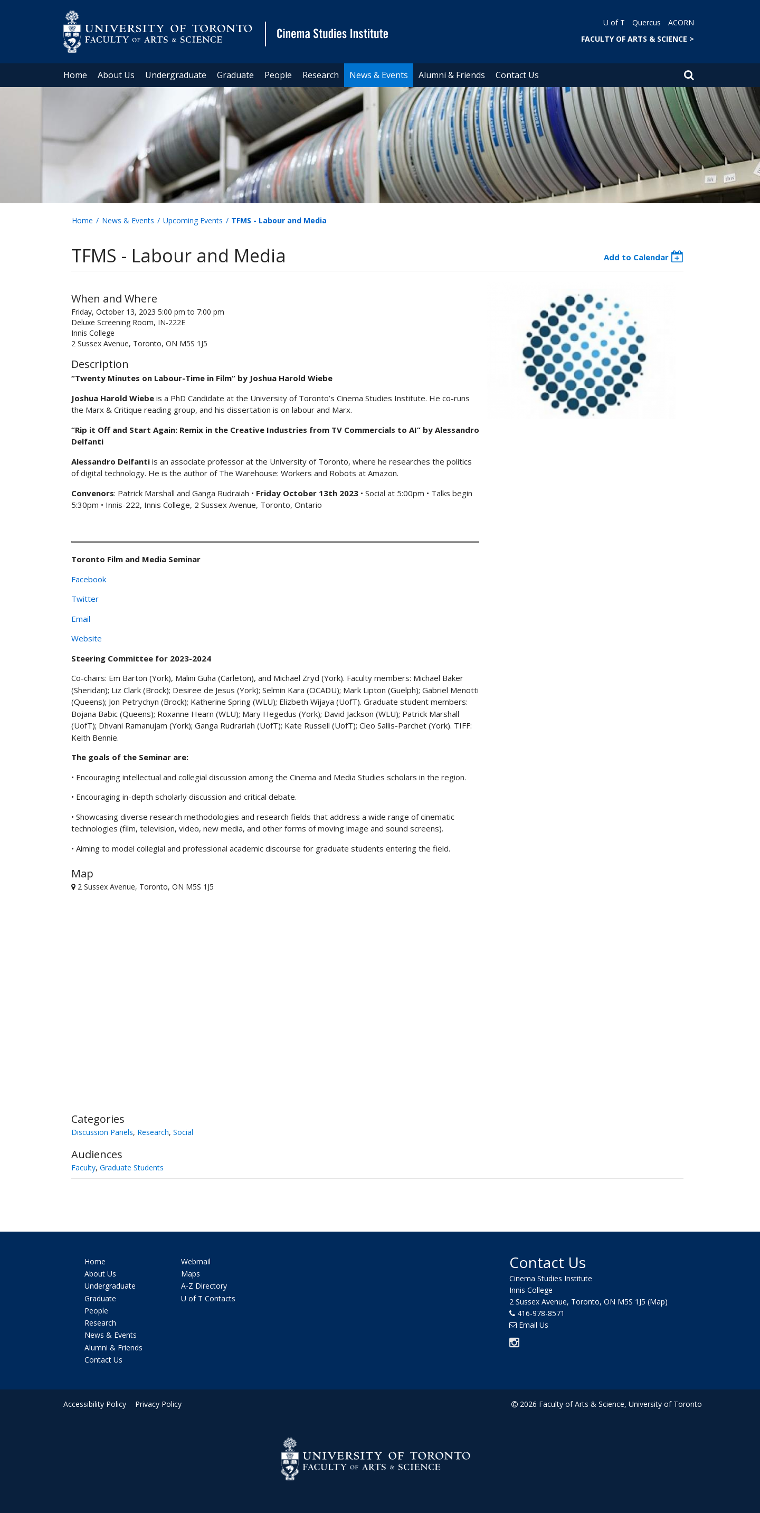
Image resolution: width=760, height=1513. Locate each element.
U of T (614, 22)
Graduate (235, 75)
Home (75, 75)
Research (320, 75)
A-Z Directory (204, 1286)
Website (86, 638)
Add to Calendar (636, 257)
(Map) (658, 1302)
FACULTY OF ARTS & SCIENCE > (637, 39)
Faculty (83, 1167)
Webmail (196, 1261)
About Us (116, 75)
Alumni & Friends (452, 75)
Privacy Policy (157, 1404)
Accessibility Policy (94, 1404)
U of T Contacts (208, 1298)
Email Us (533, 1325)
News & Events (378, 75)
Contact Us (517, 75)
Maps (190, 1274)
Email (80, 618)
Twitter (85, 598)
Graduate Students (132, 1167)
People (278, 75)
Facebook (88, 579)
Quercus (646, 22)
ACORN (681, 22)
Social (183, 1132)
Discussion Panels (102, 1132)
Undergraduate (175, 75)
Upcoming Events (193, 220)
